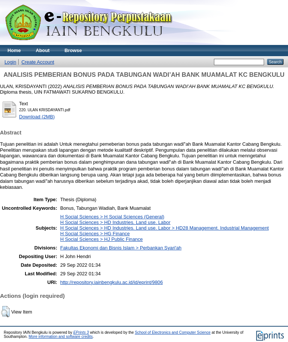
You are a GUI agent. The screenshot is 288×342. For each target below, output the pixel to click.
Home (14, 50)
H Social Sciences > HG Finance (95, 233)
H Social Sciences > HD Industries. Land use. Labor (115, 222)
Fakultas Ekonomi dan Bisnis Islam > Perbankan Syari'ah (120, 248)
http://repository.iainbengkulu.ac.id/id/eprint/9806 (111, 282)
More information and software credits (61, 337)
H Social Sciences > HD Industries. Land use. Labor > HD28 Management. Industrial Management (164, 228)
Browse (73, 50)
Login (10, 62)
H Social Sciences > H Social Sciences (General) (112, 217)
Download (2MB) (37, 116)
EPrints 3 (81, 332)
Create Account (37, 62)
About (43, 50)
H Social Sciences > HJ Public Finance (101, 239)
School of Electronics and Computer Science (173, 332)
